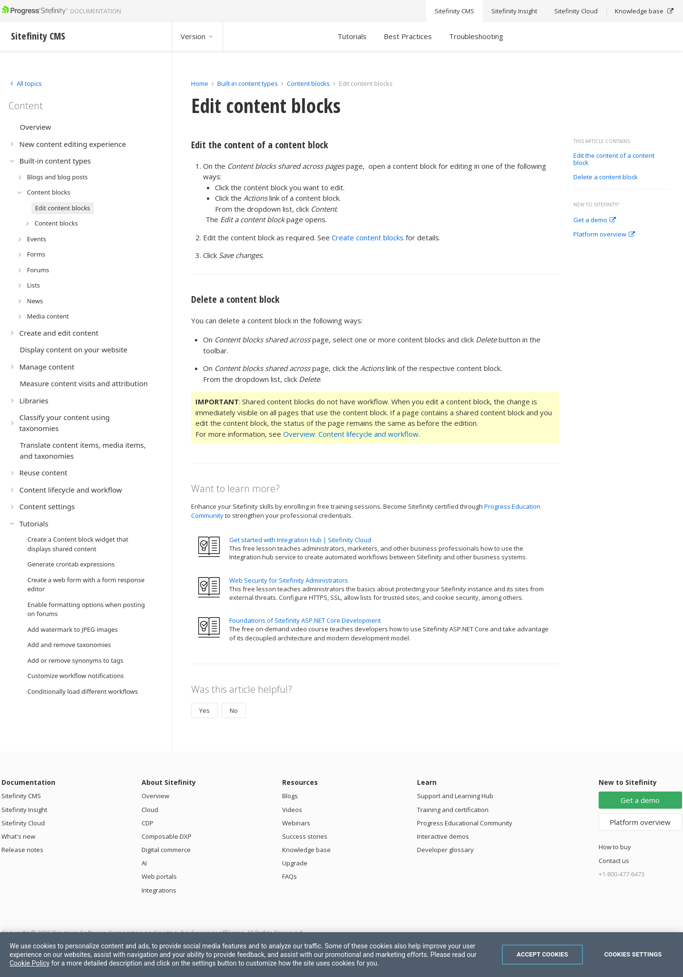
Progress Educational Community (464, 823)
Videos (292, 809)
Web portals (159, 876)
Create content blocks (368, 237)
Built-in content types (247, 83)
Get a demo (594, 220)
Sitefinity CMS (21, 796)
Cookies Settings (633, 954)
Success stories (304, 836)
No (234, 710)
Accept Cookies (542, 954)
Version (197, 36)
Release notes (22, 849)
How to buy (615, 847)
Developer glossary (445, 849)
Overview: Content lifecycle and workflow (350, 434)
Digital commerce (166, 849)
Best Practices (408, 36)
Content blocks (308, 83)
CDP (147, 823)
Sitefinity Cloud (23, 823)
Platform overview (604, 234)
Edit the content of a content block (613, 159)
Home (199, 83)
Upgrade (294, 863)
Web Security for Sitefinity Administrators (288, 580)
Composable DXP (167, 836)
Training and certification (453, 809)
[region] (341, 954)
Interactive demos (443, 836)
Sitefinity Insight (24, 809)
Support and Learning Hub (455, 796)
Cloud (150, 809)
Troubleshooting (476, 36)
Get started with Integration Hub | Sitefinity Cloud (300, 539)
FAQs (289, 876)
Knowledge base (306, 849)
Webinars (296, 823)
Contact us (614, 860)
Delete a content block (605, 177)
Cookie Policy (30, 963)
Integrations (159, 890)
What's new (18, 836)
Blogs (290, 796)
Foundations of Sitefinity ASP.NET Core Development (305, 620)
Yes (204, 710)
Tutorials (352, 36)
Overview (155, 796)
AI (144, 863)
